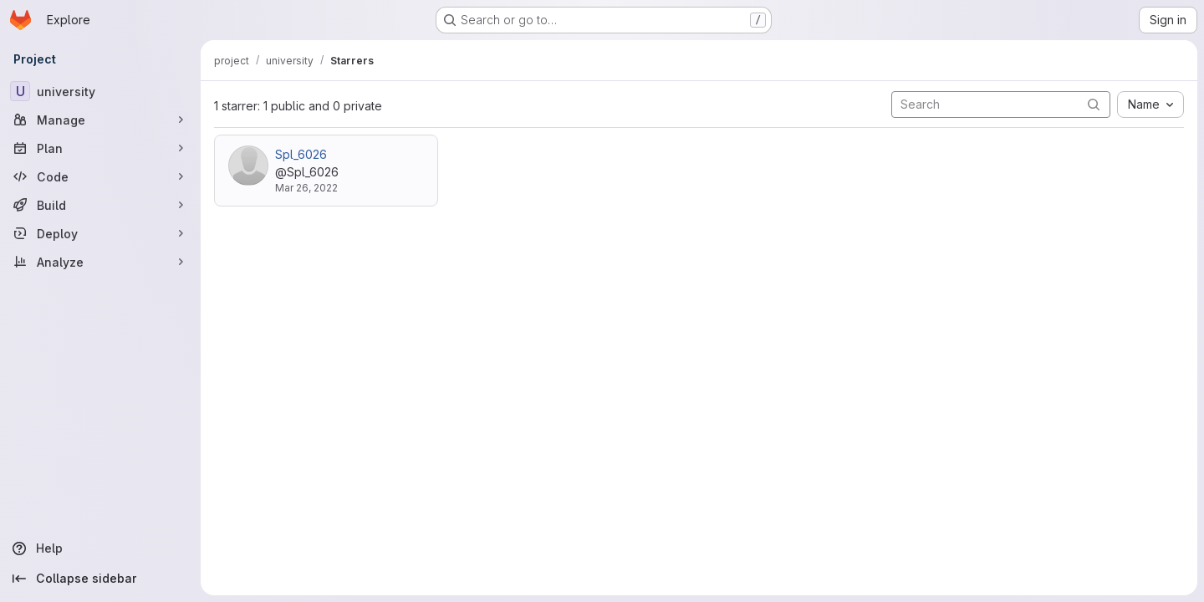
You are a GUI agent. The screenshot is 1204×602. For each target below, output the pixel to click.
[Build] (100, 204)
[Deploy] (100, 233)
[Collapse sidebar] (100, 578)
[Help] (100, 548)
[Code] (100, 176)
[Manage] (100, 119)
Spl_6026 (301, 154)
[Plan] (100, 148)
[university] (100, 91)
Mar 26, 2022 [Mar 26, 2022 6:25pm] (306, 187)
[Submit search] (1094, 104)
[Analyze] (100, 261)
